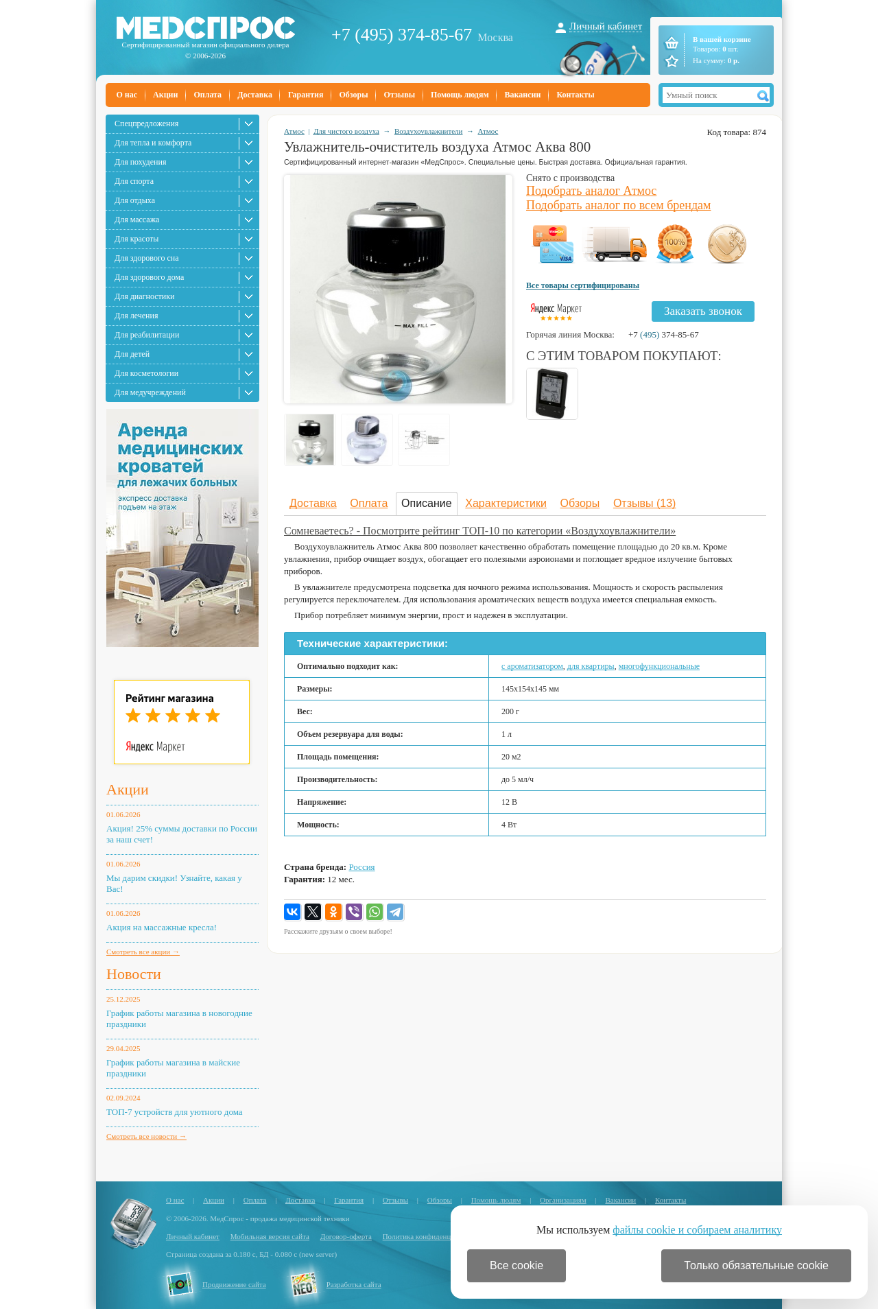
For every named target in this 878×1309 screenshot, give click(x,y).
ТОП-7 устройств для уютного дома (174, 1112)
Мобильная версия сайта (269, 1236)
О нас (127, 94)
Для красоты (136, 239)
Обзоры (353, 94)
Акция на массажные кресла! (161, 927)
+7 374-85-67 (663, 334)
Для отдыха (135, 200)
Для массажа (137, 219)
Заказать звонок (703, 311)
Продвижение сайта (234, 1284)
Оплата (207, 94)
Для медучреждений (150, 392)
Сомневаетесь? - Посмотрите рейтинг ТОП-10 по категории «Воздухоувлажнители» (480, 530)
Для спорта (134, 181)
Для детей (132, 354)
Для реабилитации (147, 335)
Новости (133, 973)
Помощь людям (460, 94)
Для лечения (136, 315)
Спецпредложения (146, 123)
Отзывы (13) (644, 503)
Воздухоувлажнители (428, 131)
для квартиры (591, 666)
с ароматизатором (532, 666)
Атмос (294, 131)
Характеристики (506, 503)
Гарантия (305, 94)
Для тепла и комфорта (153, 143)
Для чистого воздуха (346, 131)
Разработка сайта (354, 1284)
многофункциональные (659, 666)
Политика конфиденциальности (433, 1236)
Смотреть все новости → (146, 1136)
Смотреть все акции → (143, 951)
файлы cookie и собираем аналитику (697, 1230)
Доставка (254, 94)
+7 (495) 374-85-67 (401, 35)
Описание (426, 503)
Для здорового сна (147, 258)
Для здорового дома (149, 277)
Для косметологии (146, 373)
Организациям (563, 1200)
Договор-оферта (346, 1236)
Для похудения (140, 162)
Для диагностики (144, 296)
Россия (361, 867)
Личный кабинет (605, 26)
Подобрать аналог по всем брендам (618, 205)
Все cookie (516, 1265)
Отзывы (399, 94)
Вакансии (523, 94)
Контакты (575, 94)
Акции (165, 94)
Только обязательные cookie (756, 1265)
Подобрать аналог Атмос (591, 191)
